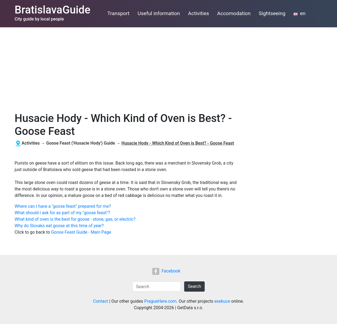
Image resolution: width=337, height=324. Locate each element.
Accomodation (234, 13)
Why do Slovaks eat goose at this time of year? (59, 225)
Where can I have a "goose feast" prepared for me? (63, 206)
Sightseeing (272, 13)
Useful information (159, 13)
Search (194, 286)
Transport (118, 13)
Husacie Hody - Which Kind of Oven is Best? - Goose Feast (178, 143)
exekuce (222, 301)
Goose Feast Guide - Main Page (81, 232)
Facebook (166, 271)
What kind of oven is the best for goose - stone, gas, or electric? (75, 219)
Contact (100, 301)
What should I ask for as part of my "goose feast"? (62, 212)
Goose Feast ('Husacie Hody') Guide (80, 143)
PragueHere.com (160, 301)
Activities (198, 13)
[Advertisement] (168, 67)
